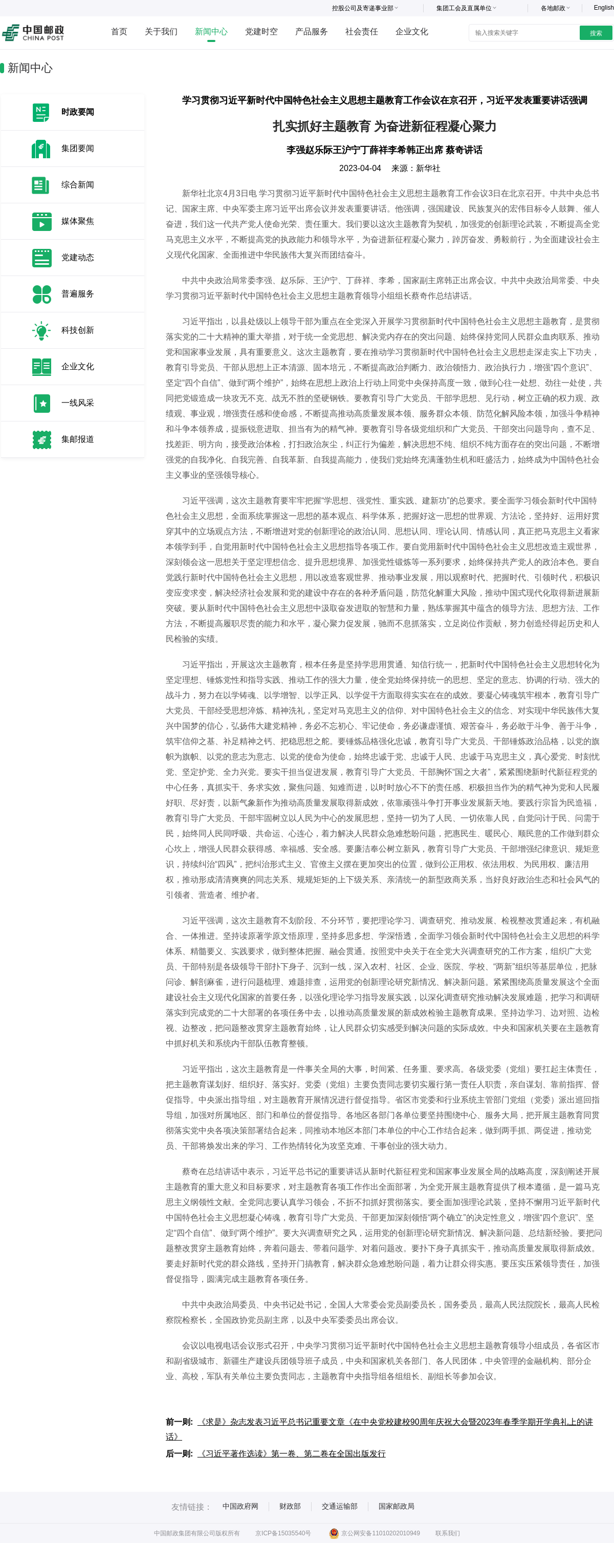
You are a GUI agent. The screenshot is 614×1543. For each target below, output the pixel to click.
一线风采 (77, 402)
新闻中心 (211, 31)
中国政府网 (240, 1506)
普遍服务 (77, 293)
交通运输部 (340, 1506)
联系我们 (447, 1533)
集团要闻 (77, 148)
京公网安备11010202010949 (374, 1533)
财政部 (290, 1506)
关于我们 (161, 31)
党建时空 (261, 31)
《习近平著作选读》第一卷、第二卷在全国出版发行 (292, 1453)
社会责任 (361, 31)
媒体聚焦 (77, 221)
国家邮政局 (396, 1506)
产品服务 (311, 31)
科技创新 (77, 330)
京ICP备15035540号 (283, 1533)
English (604, 7)
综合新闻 (77, 184)
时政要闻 (77, 112)
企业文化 (412, 31)
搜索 (596, 33)
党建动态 (77, 257)
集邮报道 (77, 439)
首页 (119, 31)
